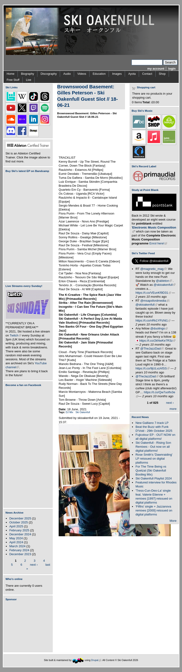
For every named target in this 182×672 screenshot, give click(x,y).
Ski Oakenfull (82, 412)
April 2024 (16, 542)
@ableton (164, 280)
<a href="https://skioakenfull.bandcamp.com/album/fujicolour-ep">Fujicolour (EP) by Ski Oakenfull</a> (27, 227)
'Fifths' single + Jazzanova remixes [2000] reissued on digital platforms (154, 510)
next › (34, 564)
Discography (49, 73)
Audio (67, 73)
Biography (27, 73)
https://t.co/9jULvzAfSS (153, 368)
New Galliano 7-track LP (152, 423)
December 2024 (20, 534)
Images (117, 73)
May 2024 (16, 538)
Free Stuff (13, 80)
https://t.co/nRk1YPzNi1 (153, 320)
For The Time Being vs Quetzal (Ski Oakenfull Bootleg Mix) (151, 470)
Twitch (15, 335)
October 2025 (18, 522)
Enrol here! (158, 243)
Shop (162, 73)
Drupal (96, 660)
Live (28, 80)
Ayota (132, 73)
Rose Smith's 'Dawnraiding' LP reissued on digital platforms (154, 458)
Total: (147, 102)
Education (99, 73)
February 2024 (19, 550)
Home (10, 73)
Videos (81, 73)
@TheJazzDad (152, 348)
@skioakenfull (164, 284)
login (171, 68)
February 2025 (19, 530)
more (173, 409)
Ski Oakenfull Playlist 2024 (154, 478)
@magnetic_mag (153, 269)
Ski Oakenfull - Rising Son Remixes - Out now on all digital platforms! (153, 446)
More (173, 520)
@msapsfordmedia (154, 300)
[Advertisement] (29, 626)
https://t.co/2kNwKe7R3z (157, 340)
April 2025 (16, 526)
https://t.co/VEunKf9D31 (153, 292)
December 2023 (20, 554)
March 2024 (17, 546)
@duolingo (159, 328)
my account (155, 68)
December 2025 (20, 518)
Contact (147, 73)
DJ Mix (69, 412)
